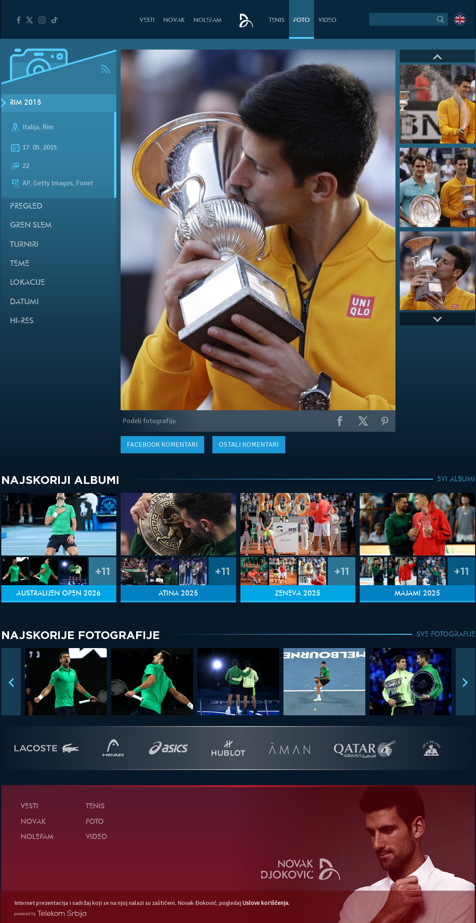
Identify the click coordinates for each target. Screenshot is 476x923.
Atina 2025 (178, 593)
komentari (162, 444)
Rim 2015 (25, 103)
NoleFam (207, 20)
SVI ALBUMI (456, 479)
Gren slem (31, 225)
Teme (19, 264)
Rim (48, 127)
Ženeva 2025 (297, 593)
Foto (301, 20)
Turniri (24, 245)
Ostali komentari (249, 444)
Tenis (277, 20)
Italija (30, 127)
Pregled (26, 207)
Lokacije (27, 283)
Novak (174, 20)
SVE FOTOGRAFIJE (446, 634)
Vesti (147, 20)
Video (327, 20)
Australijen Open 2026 (58, 593)
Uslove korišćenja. (266, 903)
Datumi (24, 302)
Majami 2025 (417, 593)
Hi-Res (22, 321)
